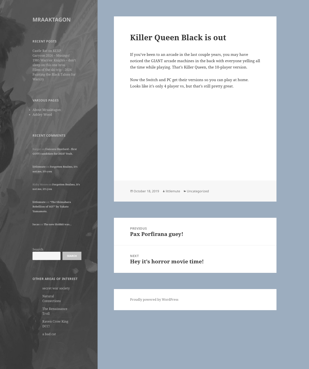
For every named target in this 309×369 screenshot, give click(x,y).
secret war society (56, 288)
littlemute (39, 166)
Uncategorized (198, 191)
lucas (36, 224)
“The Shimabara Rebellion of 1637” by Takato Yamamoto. (52, 206)
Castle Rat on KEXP (47, 51)
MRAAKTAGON (52, 19)
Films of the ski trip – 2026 (52, 70)
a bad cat (49, 334)
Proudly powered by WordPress (154, 299)
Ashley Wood (42, 114)
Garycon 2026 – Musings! (51, 55)
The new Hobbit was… (58, 224)
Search (38, 249)
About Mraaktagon (47, 110)
